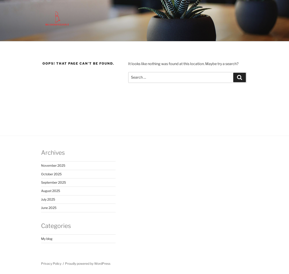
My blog (46, 239)
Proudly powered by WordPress (87, 263)
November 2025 (53, 165)
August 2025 (50, 191)
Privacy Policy (51, 263)
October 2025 (51, 174)
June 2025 (48, 208)
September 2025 (53, 182)
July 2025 (48, 199)
